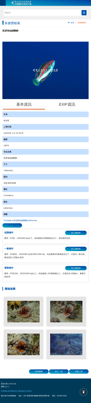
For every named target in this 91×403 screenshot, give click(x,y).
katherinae (32, 220)
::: (3, 21)
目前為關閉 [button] (3, 3)
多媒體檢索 (81, 23)
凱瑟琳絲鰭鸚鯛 (20, 220)
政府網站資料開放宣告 (9, 391)
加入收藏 (12, 225)
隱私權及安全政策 (25, 391)
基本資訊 (24, 104)
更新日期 (4, 384)
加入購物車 (76, 233)
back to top (83, 392)
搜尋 (84, 12)
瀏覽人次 (4, 387)
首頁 (72, 23)
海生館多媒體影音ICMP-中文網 (21, 3)
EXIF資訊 (67, 104)
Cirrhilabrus (8, 220)
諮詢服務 (39, 371)
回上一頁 (59, 371)
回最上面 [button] (79, 371)
